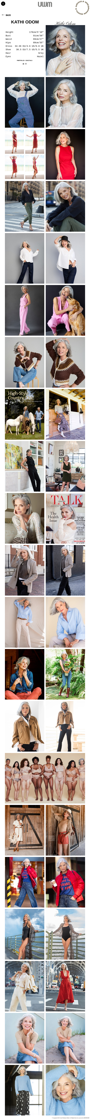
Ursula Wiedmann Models (45, 4)
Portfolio (20, 60)
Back (6, 15)
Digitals (29, 60)
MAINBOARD (86, 1117)
